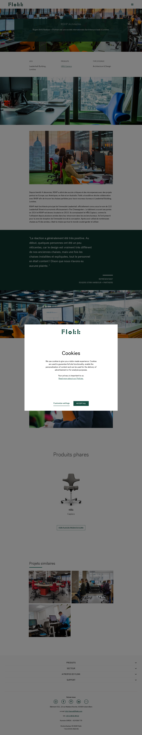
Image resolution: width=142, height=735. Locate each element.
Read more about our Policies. (71, 378)
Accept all (81, 403)
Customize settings (61, 403)
